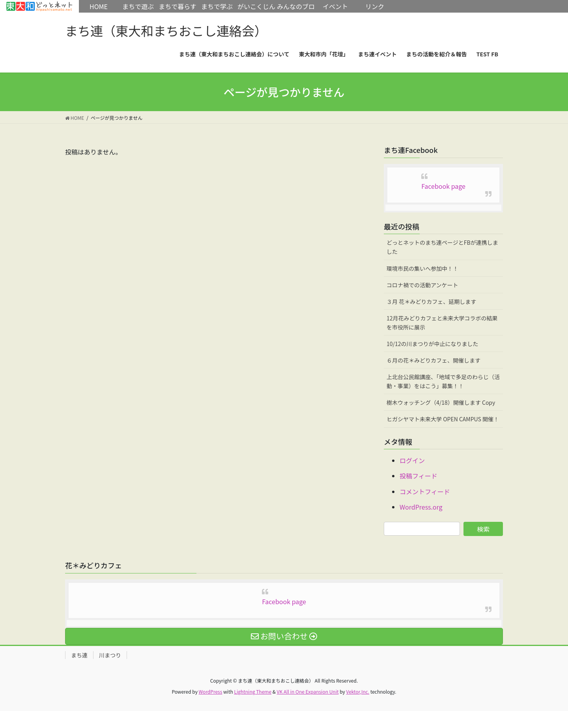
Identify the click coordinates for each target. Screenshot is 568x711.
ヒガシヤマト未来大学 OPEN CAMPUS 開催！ (443, 419)
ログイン (412, 460)
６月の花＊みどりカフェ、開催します (433, 360)
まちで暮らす (177, 6)
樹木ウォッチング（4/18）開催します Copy (441, 402)
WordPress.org (421, 507)
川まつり (110, 655)
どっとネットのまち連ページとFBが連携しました (442, 246)
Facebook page (443, 186)
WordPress (210, 691)
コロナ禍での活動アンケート (422, 285)
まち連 (79, 655)
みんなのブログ (296, 13)
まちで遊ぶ (138, 6)
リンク (374, 6)
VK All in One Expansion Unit (308, 691)
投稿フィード (418, 475)
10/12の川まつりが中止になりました (432, 344)
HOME (39, 6)
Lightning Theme (252, 691)
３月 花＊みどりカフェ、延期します (431, 301)
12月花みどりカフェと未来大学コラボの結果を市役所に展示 (442, 322)
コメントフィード (425, 491)
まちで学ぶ (217, 6)
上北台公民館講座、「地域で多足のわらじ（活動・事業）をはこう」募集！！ (443, 381)
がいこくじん (256, 6)
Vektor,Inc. (357, 691)
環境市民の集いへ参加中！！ (422, 268)
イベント (335, 6)
